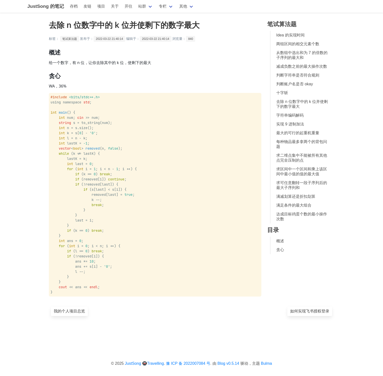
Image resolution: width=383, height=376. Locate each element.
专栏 (163, 6)
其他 (183, 6)
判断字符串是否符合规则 (297, 75)
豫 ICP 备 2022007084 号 (188, 363)
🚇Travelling (153, 363)
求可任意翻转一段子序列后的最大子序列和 (301, 185)
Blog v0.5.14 (228, 363)
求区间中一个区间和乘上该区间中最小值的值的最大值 (301, 171)
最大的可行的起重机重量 (297, 133)
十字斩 (282, 93)
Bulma (266, 363)
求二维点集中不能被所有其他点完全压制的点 (301, 157)
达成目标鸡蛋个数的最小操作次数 (301, 216)
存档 (74, 6)
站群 (142, 6)
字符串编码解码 (290, 115)
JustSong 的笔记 (45, 6)
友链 (87, 6)
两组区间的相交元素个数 (297, 44)
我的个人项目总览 (69, 311)
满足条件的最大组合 (293, 205)
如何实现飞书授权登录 (309, 311)
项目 (101, 6)
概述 (280, 241)
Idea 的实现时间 (290, 35)
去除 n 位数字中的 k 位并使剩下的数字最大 (302, 104)
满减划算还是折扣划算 (295, 196)
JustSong (133, 363)
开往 (128, 6)
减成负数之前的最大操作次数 (301, 66)
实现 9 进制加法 (290, 124)
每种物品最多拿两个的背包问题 (301, 144)
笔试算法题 (69, 39)
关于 (115, 6)
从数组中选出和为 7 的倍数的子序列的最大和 (302, 55)
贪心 (280, 250)
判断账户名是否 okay (294, 84)
